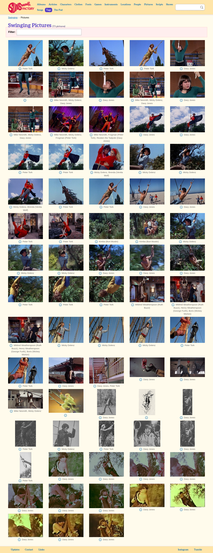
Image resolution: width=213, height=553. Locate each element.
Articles (53, 4)
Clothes (78, 4)
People (137, 4)
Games (97, 4)
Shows (169, 4)
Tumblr (198, 550)
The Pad (58, 10)
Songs (40, 10)
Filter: (12, 32)
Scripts (159, 4)
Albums (41, 4)
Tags (48, 10)
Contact (29, 550)
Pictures (148, 4)
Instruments (111, 4)
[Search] (187, 7)
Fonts (88, 4)
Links (41, 550)
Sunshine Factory (21, 7)
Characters (65, 4)
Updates (15, 550)
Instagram (183, 550)
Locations (126, 4)
